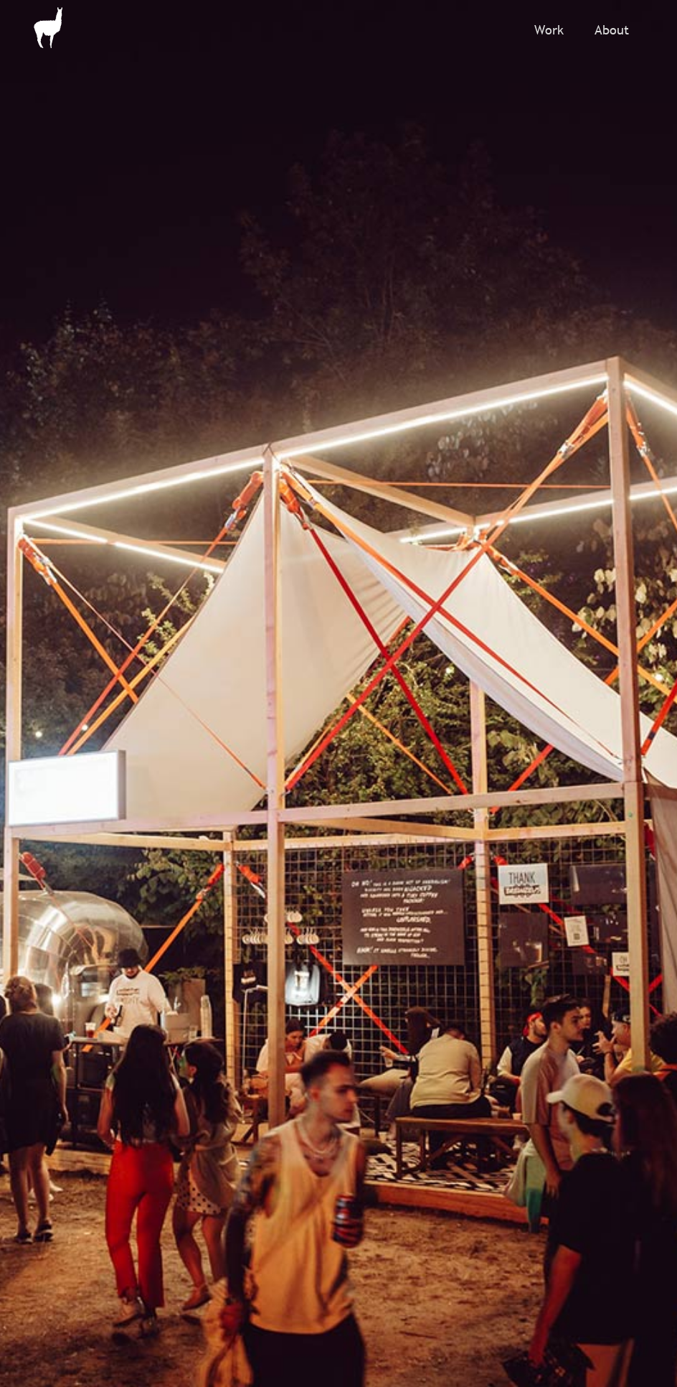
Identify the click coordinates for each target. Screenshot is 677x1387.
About (612, 30)
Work (549, 30)
